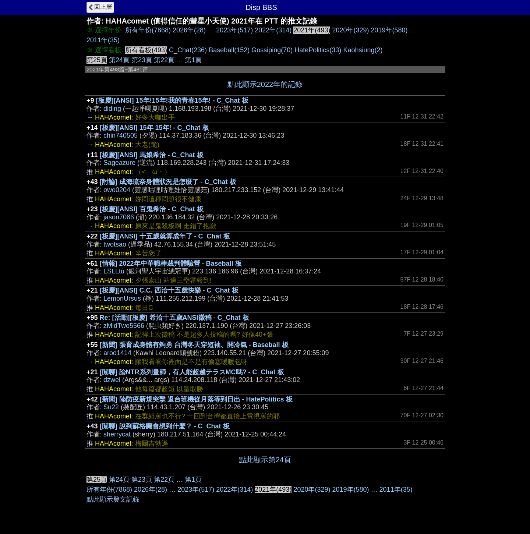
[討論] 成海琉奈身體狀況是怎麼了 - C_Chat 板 (168, 181)
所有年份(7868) (148, 30)
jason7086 (118, 217)
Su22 (111, 407)
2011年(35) (103, 40)
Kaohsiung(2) (362, 50)
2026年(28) (189, 30)
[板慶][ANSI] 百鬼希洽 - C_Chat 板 (152, 209)
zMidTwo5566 (123, 325)
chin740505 (120, 135)
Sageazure (119, 162)
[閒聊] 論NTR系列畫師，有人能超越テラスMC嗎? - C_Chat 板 (192, 372)
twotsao (114, 244)
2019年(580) (389, 30)
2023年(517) (234, 30)
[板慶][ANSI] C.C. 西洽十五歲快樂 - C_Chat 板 (169, 290)
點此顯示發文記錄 (112, 499)
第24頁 (119, 60)
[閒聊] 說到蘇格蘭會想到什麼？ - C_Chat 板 (165, 426)
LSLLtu (113, 271)
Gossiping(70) (272, 50)
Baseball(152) (229, 50)
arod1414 (117, 353)
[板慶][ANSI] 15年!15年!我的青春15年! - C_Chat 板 (172, 100)
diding (112, 108)
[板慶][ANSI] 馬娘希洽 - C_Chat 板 (152, 155)
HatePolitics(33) (317, 50)
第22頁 (164, 60)
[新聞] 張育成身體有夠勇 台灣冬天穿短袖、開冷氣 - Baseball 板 (194, 345)
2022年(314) (273, 30)
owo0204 (116, 190)
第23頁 (141, 60)
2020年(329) (350, 30)
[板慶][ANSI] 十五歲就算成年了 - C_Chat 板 (165, 236)
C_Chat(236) (188, 50)
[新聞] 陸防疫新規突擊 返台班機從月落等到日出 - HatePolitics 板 (196, 399)
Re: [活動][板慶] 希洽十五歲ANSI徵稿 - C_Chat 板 (174, 317)
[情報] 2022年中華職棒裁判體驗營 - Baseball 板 (171, 263)
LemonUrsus (122, 298)
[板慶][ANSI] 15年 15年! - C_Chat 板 (154, 127)
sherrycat (117, 434)
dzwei (111, 379)
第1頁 (193, 60)
